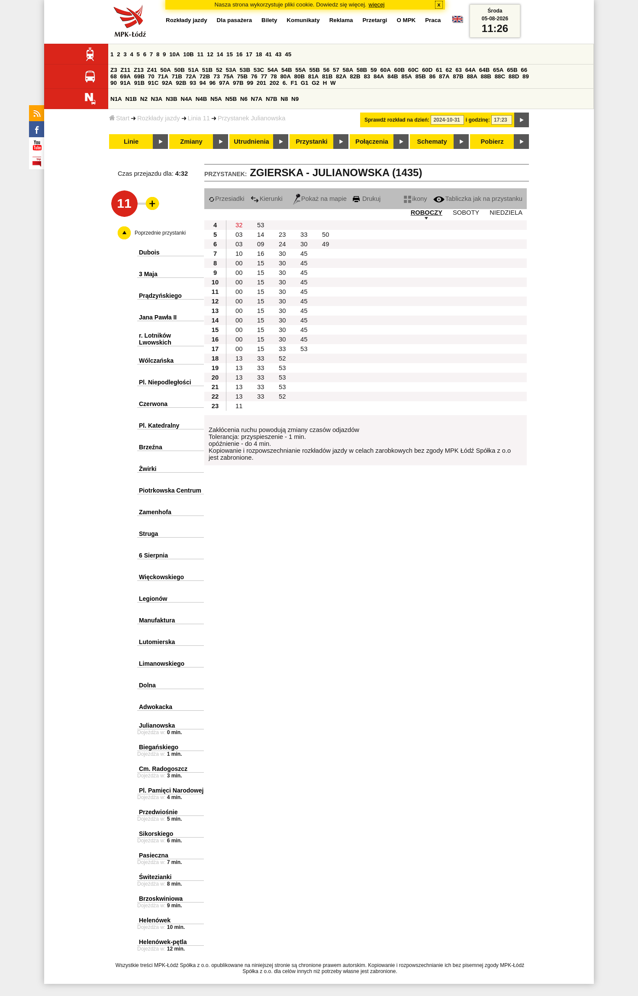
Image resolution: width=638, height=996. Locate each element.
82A (341, 76)
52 (219, 70)
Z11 (125, 70)
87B (458, 76)
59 (374, 70)
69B (139, 76)
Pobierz (492, 141)
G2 (315, 83)
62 (449, 70)
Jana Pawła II (158, 317)
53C (259, 70)
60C (413, 70)
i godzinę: (478, 120)
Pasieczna (153, 855)
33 (303, 234)
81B (327, 76)
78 (274, 76)
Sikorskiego (156, 833)
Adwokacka (155, 706)
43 (278, 54)
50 (325, 234)
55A (300, 70)
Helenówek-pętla (163, 941)
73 (216, 76)
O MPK (406, 20)
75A (228, 76)
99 (250, 83)
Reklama (341, 20)
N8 (284, 99)
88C (500, 76)
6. (285, 83)
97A (224, 83)
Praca (433, 20)
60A (385, 70)
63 (458, 70)
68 (113, 76)
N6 (244, 99)
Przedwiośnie (158, 812)
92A (167, 83)
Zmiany (191, 141)
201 (261, 83)
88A (472, 76)
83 (367, 76)
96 (212, 83)
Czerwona (153, 403)
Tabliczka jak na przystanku (477, 198)
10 (238, 253)
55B (314, 70)
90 (113, 83)
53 (260, 225)
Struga (148, 533)
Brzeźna (150, 447)
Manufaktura (157, 620)
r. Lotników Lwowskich (155, 339)
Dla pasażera (234, 20)
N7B (271, 99)
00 (238, 263)
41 (268, 54)
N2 (144, 99)
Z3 (113, 70)
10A (174, 54)
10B (188, 54)
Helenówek (155, 920)
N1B (131, 99)
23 (282, 234)
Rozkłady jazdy (158, 118)
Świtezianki (155, 877)
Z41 (152, 70)
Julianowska (157, 725)
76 (254, 76)
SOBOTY (466, 212)
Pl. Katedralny (159, 425)
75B (242, 76)
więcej (377, 4)
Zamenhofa (155, 512)
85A (406, 76)
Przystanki (311, 141)
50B (179, 70)
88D (514, 76)
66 (524, 70)
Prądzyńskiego (160, 295)
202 (274, 83)
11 (200, 54)
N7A (257, 99)
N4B (201, 99)
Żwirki (147, 468)
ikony (415, 198)
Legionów (153, 598)
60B (399, 70)
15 (229, 54)
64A (470, 70)
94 (203, 83)
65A (498, 70)
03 (238, 234)
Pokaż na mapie (320, 198)
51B (207, 70)
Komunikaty (303, 20)
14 (220, 54)
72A (191, 76)
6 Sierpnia (153, 555)
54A (272, 70)
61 (439, 70)
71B (177, 76)
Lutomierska (157, 641)
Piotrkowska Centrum (170, 490)
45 (288, 54)
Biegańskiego (158, 747)
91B (139, 83)
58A (348, 70)
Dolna (147, 685)
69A (125, 76)
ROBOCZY (426, 212)
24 (282, 244)
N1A (116, 99)
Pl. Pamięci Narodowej (171, 790)
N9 (295, 99)
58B (362, 70)
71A (163, 76)
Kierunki (267, 198)
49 (325, 244)
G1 (305, 83)
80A (285, 76)
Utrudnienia (251, 141)
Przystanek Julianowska (251, 118)
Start (119, 118)
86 (432, 76)
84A (379, 76)
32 (238, 225)
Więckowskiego (161, 577)
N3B (171, 99)
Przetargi (374, 20)
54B (286, 70)
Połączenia (371, 141)
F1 (293, 83)
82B (355, 76)
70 (151, 76)
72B (205, 76)
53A (231, 70)
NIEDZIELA (506, 212)
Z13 (139, 70)
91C (153, 83)
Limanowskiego (161, 663)
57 (336, 70)
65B (512, 70)
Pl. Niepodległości (165, 382)
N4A (186, 99)
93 (193, 83)
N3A (157, 99)
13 (238, 358)
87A (444, 76)
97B (238, 83)
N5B (231, 99)
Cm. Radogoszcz (163, 768)
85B (420, 76)
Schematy (432, 141)
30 (303, 244)
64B (484, 70)
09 (260, 244)
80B (299, 76)
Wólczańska (156, 360)
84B (392, 76)
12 (210, 54)
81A (313, 76)
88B (486, 76)
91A (125, 83)
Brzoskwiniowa (161, 898)
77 (264, 76)
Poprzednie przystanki (160, 233)
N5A (216, 99)
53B (245, 70)
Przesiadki (227, 198)
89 (525, 76)
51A (193, 70)
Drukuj (366, 198)
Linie (131, 141)
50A (165, 70)
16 (239, 54)
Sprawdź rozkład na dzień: (396, 120)
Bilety (269, 20)
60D (427, 70)
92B (181, 83)
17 (249, 54)
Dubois (149, 252)
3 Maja (148, 274)
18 (259, 54)
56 (326, 70)
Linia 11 (199, 118)
